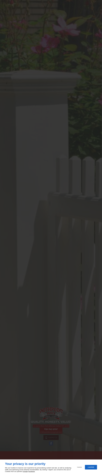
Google (25, 471)
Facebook (31, 471)
